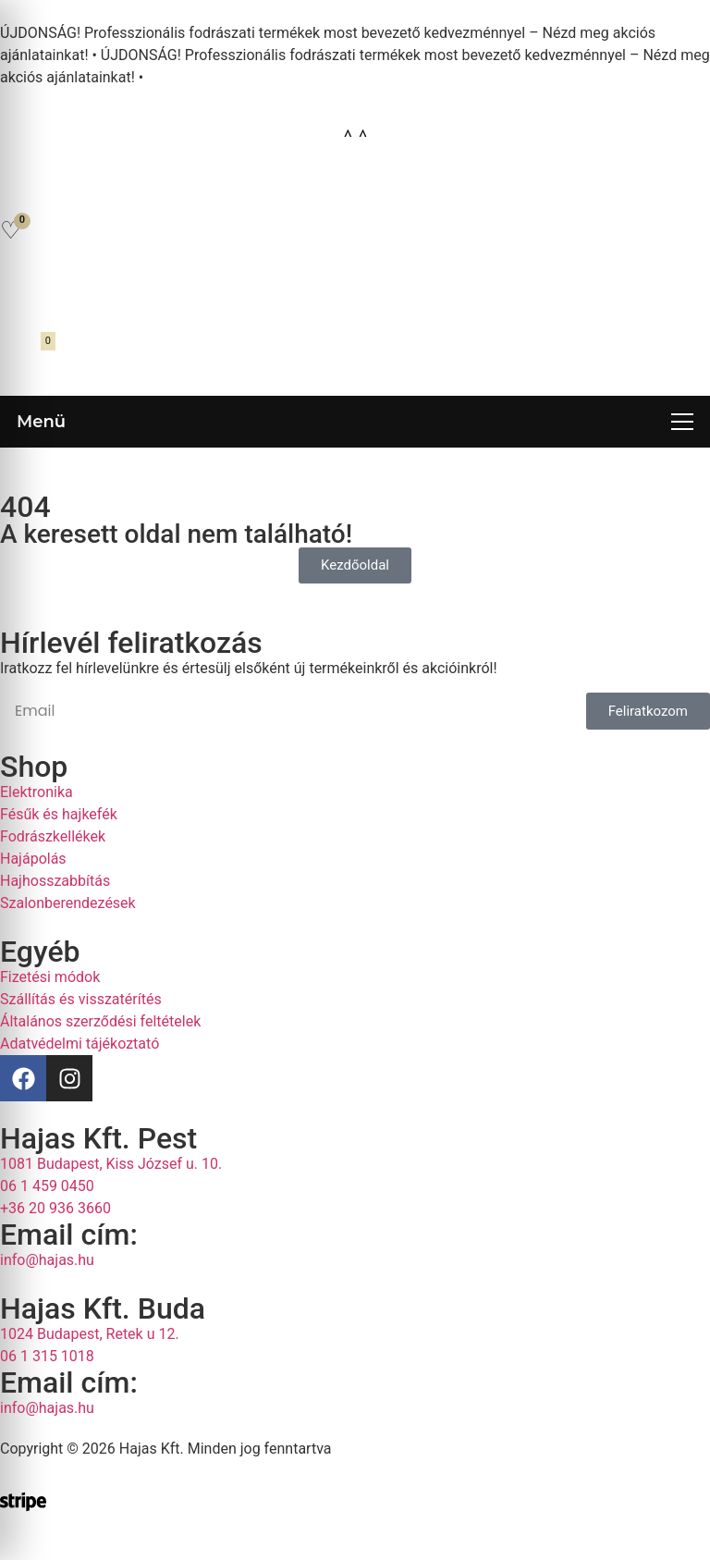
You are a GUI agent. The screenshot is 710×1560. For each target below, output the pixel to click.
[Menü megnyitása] (355, 422)
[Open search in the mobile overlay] (355, 187)
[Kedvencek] (10, 230)
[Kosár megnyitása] (25, 353)
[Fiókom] (21, 288)
